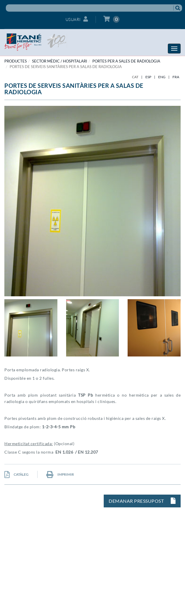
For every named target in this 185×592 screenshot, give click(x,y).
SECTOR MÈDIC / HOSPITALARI (59, 61)
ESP (148, 77)
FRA (175, 77)
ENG (161, 77)
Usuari (77, 19)
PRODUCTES (15, 61)
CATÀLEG (16, 474)
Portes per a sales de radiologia (126, 61)
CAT (135, 77)
